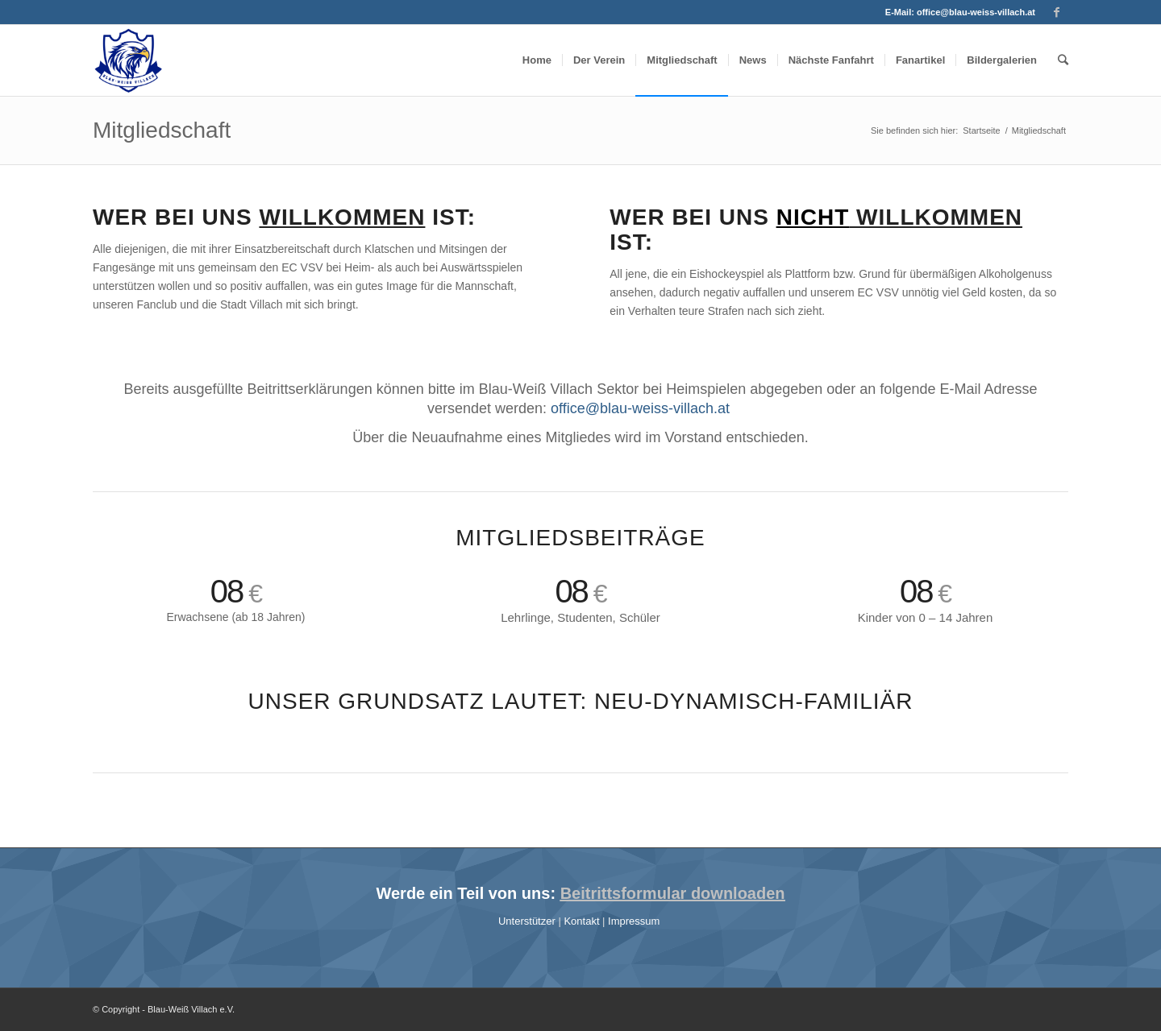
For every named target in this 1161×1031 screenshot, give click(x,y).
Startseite (981, 130)
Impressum (635, 921)
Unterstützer (528, 921)
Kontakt (583, 921)
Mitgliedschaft (162, 130)
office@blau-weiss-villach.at (976, 12)
